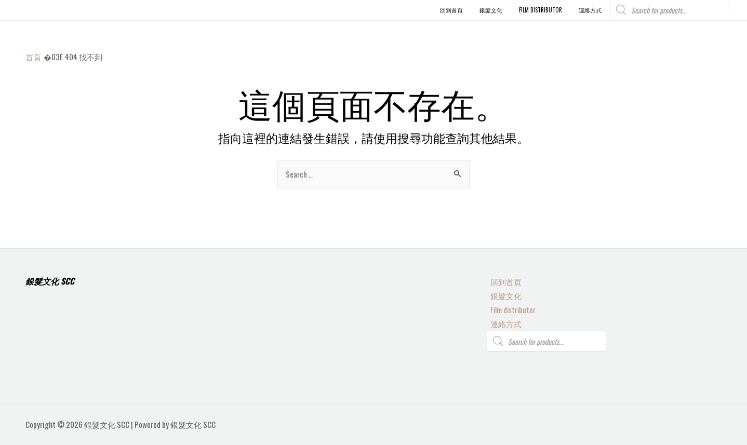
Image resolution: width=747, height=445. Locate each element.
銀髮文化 (502, 294)
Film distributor (510, 308)
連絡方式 (502, 323)
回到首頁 (502, 280)
